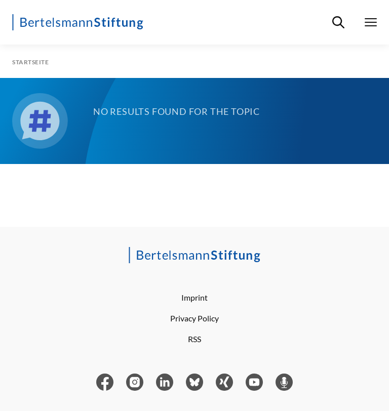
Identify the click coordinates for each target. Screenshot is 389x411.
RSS (194, 339)
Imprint (194, 297)
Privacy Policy (194, 318)
